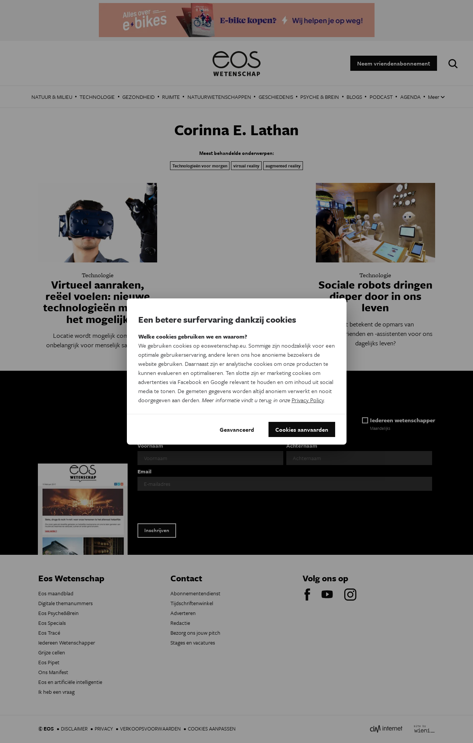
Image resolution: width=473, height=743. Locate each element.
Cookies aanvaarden (301, 429)
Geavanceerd (237, 429)
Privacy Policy (308, 400)
